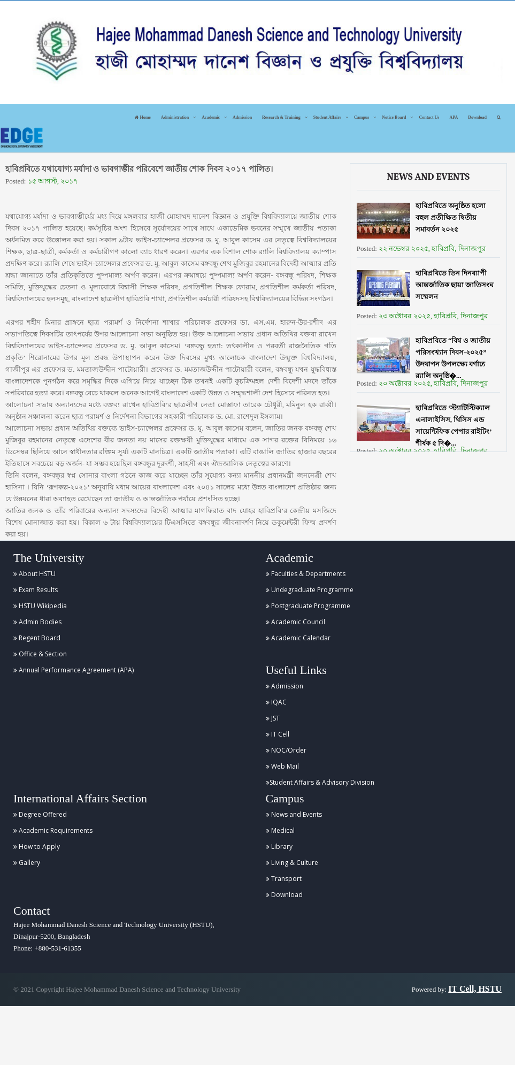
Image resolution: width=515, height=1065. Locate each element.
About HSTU (34, 573)
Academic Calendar (298, 637)
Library (279, 846)
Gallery (26, 862)
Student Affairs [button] (327, 117)
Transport (284, 878)
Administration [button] (175, 117)
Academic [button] (211, 117)
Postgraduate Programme (308, 605)
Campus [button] (361, 117)
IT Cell (277, 734)
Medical (280, 830)
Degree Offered (40, 814)
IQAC (276, 702)
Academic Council (295, 621)
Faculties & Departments (305, 573)
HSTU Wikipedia (40, 605)
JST (273, 718)
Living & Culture (292, 862)
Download (477, 117)
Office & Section (40, 653)
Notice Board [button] (394, 117)
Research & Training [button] (281, 117)
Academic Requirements (53, 830)
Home (142, 117)
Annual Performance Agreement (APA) (73, 670)
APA (453, 117)
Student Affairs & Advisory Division (320, 782)
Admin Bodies (37, 621)
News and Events (294, 814)
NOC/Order (286, 750)
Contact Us (429, 117)
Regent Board (36, 637)
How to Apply (36, 846)
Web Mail (282, 766)
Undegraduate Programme (309, 589)
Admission (242, 117)
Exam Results (35, 589)
